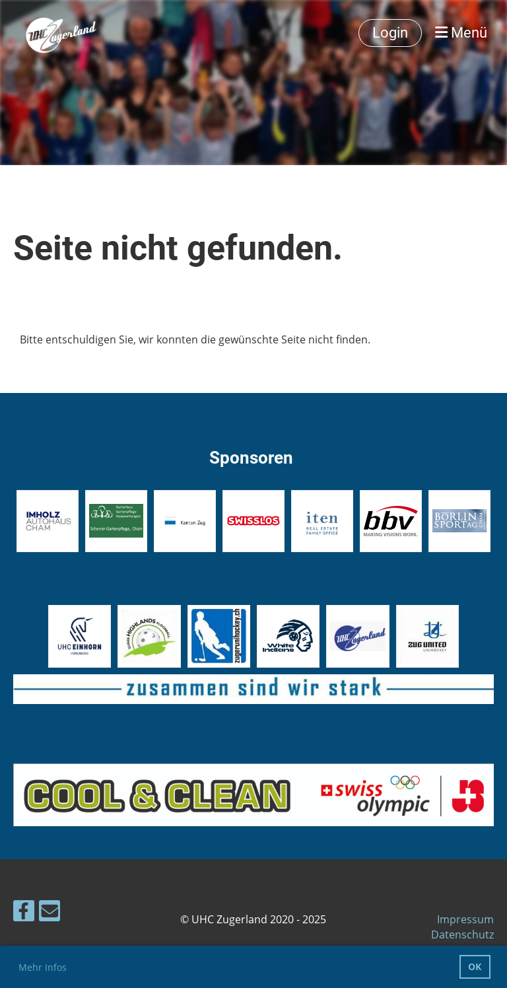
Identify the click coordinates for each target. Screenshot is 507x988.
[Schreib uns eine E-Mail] (49, 913)
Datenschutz (462, 934)
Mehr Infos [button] (42, 967)
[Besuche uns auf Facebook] (23, 913)
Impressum (465, 919)
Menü (461, 32)
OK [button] (474, 966)
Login (390, 32)
